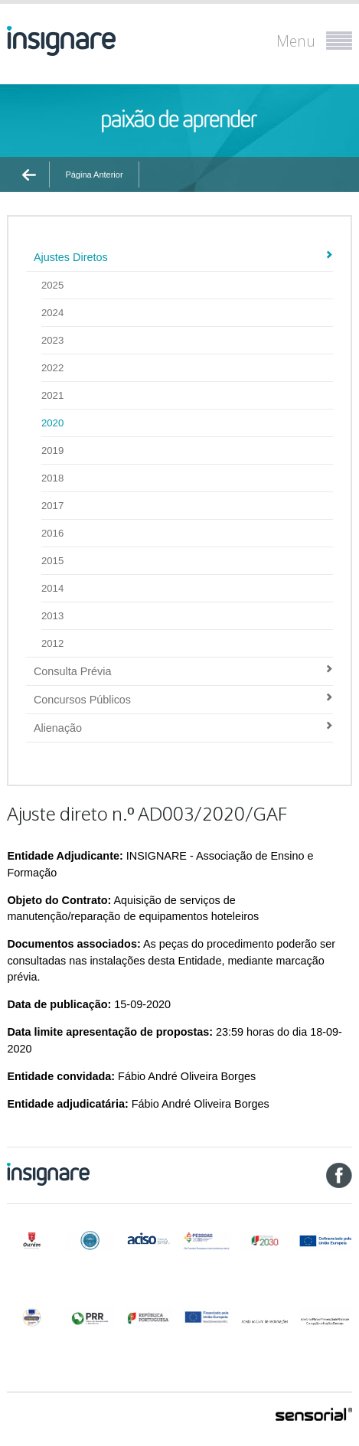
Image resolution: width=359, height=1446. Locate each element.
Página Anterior (93, 174)
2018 (52, 478)
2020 (52, 423)
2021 (52, 395)
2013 (52, 616)
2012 (52, 643)
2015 (52, 560)
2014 (52, 588)
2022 (52, 368)
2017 (52, 505)
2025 (52, 285)
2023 (52, 340)
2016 (52, 533)
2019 (52, 450)
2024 (52, 312)
